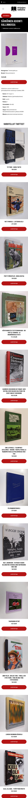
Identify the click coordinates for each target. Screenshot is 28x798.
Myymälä (6, 15)
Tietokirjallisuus (12, 70)
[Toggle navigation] (3, 8)
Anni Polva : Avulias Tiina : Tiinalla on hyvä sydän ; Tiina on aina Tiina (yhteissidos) (14, 678)
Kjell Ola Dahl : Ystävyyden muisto (14, 789)
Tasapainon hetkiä (14, 621)
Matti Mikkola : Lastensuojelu (14, 221)
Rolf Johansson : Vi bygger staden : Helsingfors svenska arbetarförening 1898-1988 (14, 565)
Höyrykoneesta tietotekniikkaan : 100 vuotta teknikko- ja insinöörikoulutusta (14, 332)
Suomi (4, 2)
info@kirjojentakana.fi (21, 2)
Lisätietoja (14, 82)
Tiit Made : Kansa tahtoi (14, 167)
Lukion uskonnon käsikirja (14, 734)
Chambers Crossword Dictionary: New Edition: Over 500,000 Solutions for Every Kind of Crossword (14, 391)
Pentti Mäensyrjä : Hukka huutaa (14, 276)
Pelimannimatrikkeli (14, 508)
